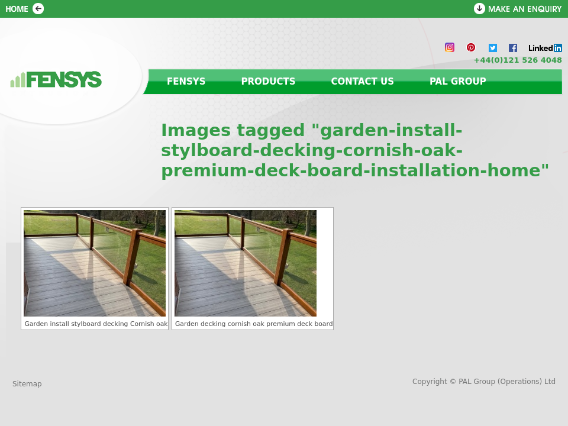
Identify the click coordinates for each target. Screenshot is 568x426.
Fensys (186, 81)
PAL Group (458, 81)
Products (268, 81)
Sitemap (27, 384)
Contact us (362, 81)
